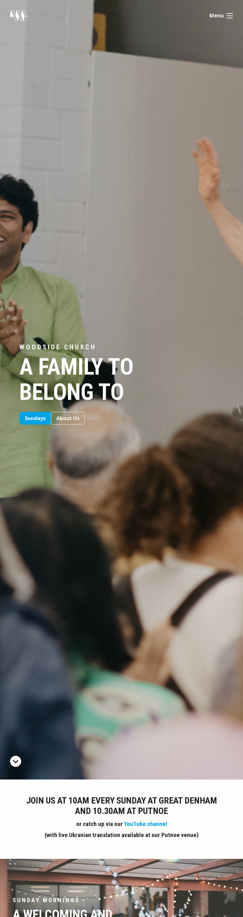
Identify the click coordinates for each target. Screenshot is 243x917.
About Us (67, 418)
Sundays (35, 418)
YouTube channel (145, 824)
